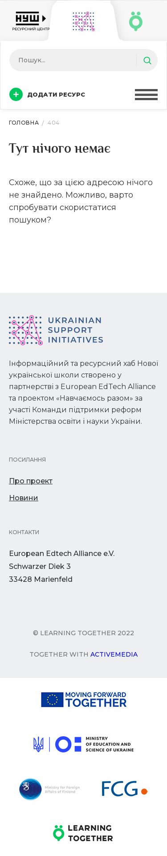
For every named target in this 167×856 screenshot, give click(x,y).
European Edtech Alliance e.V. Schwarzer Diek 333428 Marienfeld (61, 566)
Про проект (31, 481)
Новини (23, 498)
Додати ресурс (47, 94)
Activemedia (114, 654)
